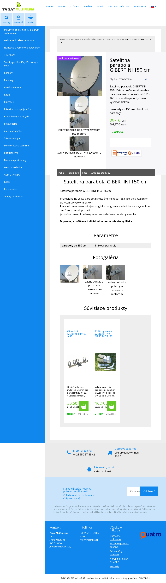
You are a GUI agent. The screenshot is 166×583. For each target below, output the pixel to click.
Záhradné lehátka (13, 131)
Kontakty (140, 6)
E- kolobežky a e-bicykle (16, 116)
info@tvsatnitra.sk (89, 539)
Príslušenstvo (11, 152)
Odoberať (148, 491)
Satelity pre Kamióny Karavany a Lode (21, 64)
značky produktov (13, 196)
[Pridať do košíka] (84, 406)
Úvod (49, 6)
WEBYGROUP (145, 578)
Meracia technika (13, 167)
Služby (88, 6)
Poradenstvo (11, 189)
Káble (7, 94)
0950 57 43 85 (91, 533)
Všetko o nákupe (118, 6)
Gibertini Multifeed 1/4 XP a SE (77, 333)
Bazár (7, 181)
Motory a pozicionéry (15, 160)
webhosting (121, 578)
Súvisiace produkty (100, 172)
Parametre (73, 172)
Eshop (61, 6)
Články (74, 6)
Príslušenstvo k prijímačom (18, 109)
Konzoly (8, 72)
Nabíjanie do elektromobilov (19, 40)
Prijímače (9, 101)
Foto (84, 172)
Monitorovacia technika (16, 145)
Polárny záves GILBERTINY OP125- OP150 (104, 333)
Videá (100, 6)
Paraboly (8, 80)
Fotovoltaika (10, 123)
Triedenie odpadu (13, 138)
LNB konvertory (12, 87)
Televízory (9, 54)
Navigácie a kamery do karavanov (22, 47)
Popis (61, 172)
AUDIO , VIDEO (12, 174)
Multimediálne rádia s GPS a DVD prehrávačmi (21, 31)
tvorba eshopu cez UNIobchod (101, 578)
